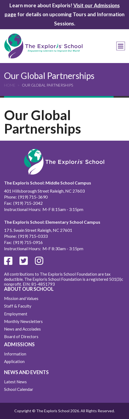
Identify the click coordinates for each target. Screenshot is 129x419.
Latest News (15, 381)
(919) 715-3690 (33, 196)
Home (9, 85)
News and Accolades (22, 328)
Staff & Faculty (17, 305)
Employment (15, 313)
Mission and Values (21, 298)
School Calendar (18, 389)
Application (14, 361)
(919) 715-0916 (28, 242)
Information (15, 353)
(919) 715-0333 (33, 236)
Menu (120, 46)
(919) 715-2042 (28, 203)
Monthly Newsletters (23, 321)
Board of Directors (21, 336)
